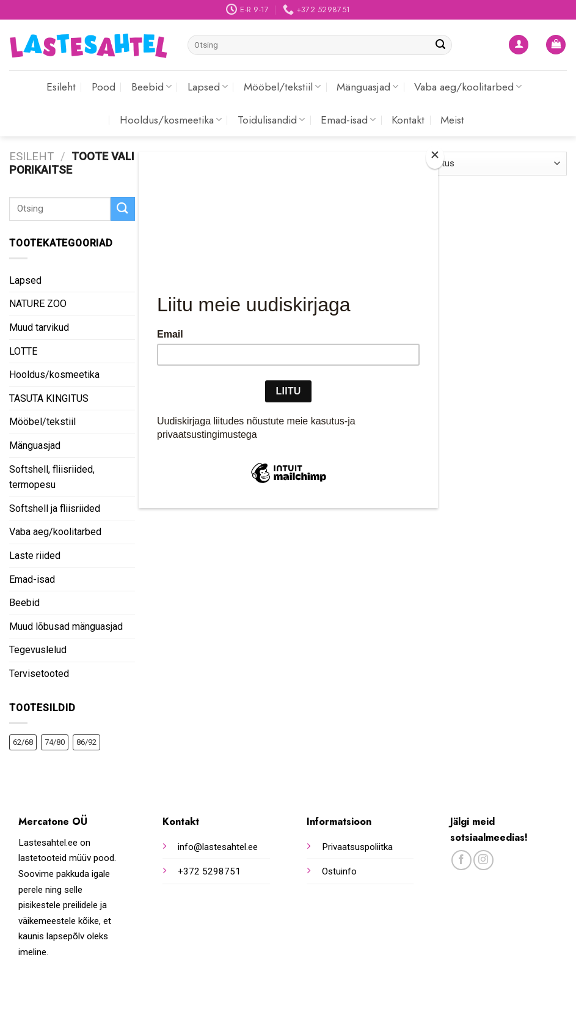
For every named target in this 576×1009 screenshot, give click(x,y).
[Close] (435, 157)
